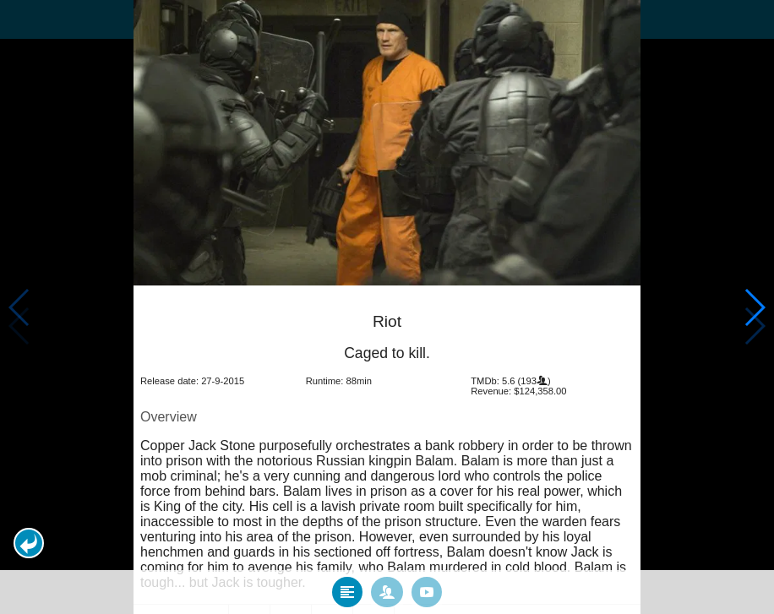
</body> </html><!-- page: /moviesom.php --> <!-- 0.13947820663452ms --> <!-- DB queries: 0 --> (387, 307)
